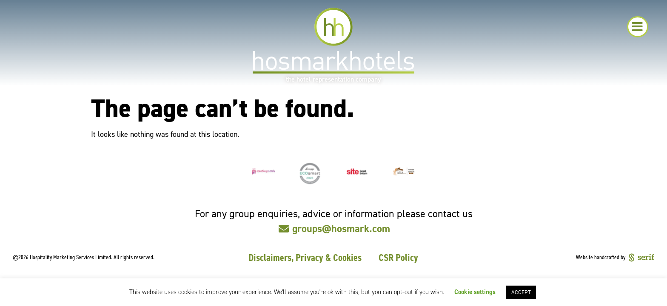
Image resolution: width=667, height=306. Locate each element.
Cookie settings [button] (475, 292)
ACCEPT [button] (521, 292)
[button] (637, 26)
